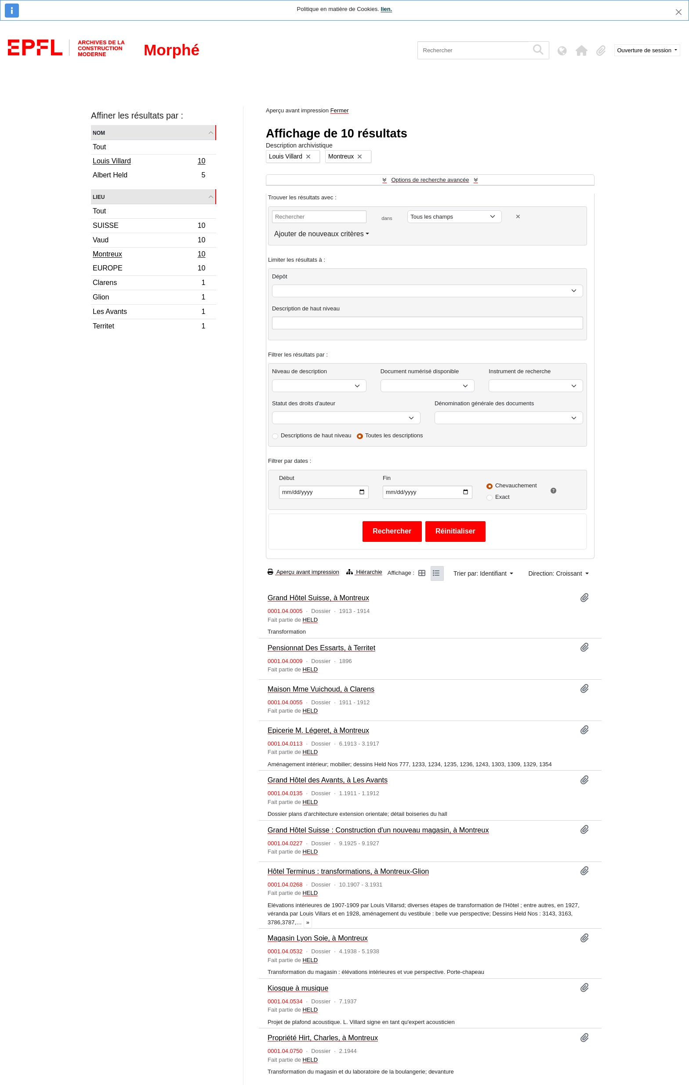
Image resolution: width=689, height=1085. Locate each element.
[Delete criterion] (518, 216)
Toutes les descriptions (394, 435)
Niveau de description (299, 371)
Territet (149, 327)
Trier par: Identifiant (480, 573)
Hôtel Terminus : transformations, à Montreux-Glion (348, 871)
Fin (387, 478)
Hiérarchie (364, 572)
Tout (99, 147)
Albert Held (149, 176)
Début (286, 478)
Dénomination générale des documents (484, 403)
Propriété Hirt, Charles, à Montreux (323, 1038)
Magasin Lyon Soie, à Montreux (318, 938)
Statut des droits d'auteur (303, 403)
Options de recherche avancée (430, 180)
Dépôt (279, 276)
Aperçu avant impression (303, 572)
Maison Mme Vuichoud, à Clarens (321, 689)
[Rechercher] (473, 50)
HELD (310, 619)
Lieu (99, 196)
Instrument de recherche (520, 371)
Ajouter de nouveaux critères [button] (319, 234)
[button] (581, 50)
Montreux (149, 255)
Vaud (149, 241)
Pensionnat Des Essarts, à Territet (321, 648)
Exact (502, 497)
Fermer (339, 110)
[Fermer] (679, 12)
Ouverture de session (645, 50)
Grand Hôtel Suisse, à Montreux (318, 598)
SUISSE (149, 226)
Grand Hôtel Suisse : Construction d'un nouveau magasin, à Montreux (378, 830)
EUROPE (149, 269)
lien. (386, 9)
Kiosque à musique (298, 988)
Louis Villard (149, 162)
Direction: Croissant (556, 573)
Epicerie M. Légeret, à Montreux (318, 730)
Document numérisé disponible (420, 371)
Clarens (149, 284)
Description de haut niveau (306, 308)
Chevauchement (516, 485)
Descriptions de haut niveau (316, 435)
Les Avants (149, 312)
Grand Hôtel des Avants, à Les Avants (328, 780)
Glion (149, 298)
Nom (99, 132)
